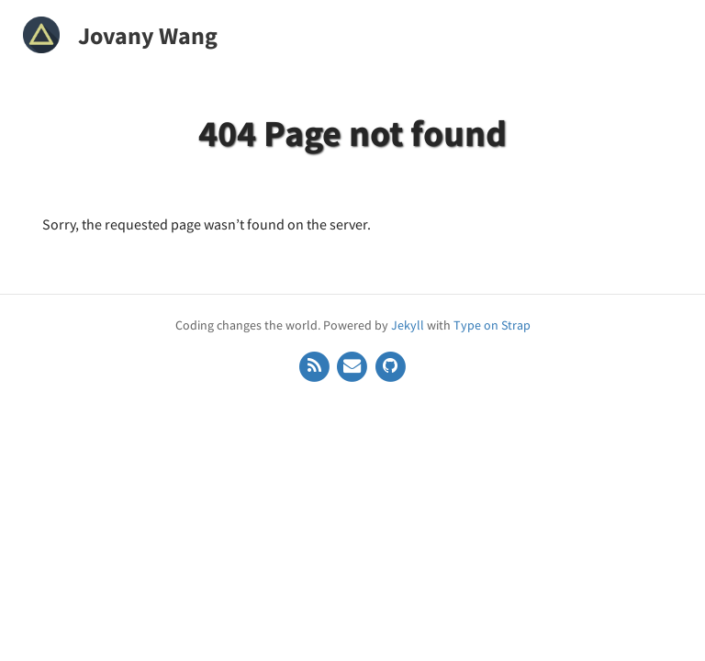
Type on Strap (492, 325)
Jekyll (407, 325)
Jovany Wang (148, 35)
